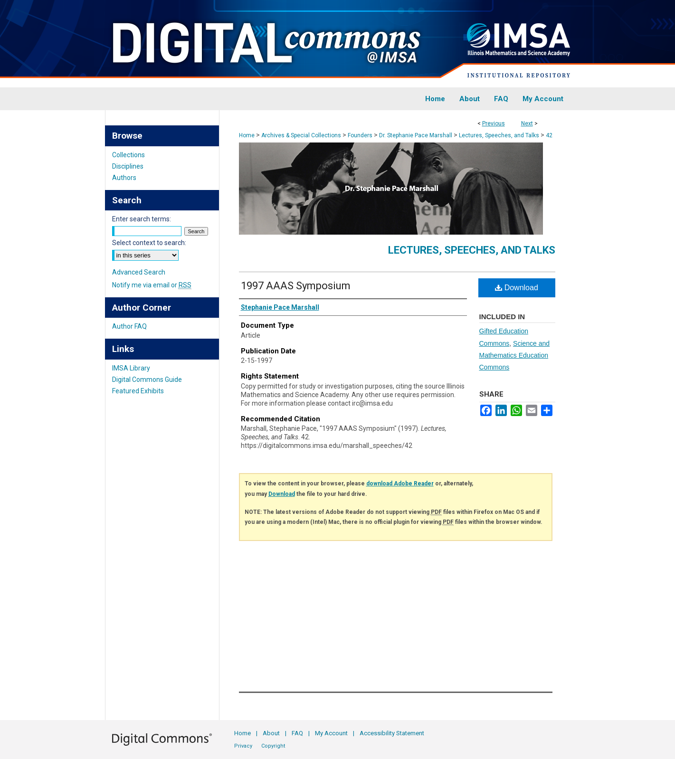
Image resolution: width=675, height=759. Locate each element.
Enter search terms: (141, 219)
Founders (360, 135)
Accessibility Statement (392, 733)
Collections (128, 155)
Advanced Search (138, 272)
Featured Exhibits (138, 391)
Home (247, 135)
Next (527, 123)
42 (549, 135)
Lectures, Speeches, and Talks (499, 135)
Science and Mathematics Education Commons (514, 355)
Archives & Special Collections (301, 135)
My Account (331, 733)
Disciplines (127, 166)
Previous (493, 123)
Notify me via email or (151, 285)
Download (516, 288)
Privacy (243, 746)
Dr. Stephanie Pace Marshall (415, 135)
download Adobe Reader (400, 483)
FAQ (297, 733)
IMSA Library (131, 368)
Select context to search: (149, 243)
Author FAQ (129, 326)
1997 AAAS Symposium (296, 286)
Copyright (273, 746)
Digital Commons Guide (147, 379)
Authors (124, 177)
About (271, 733)
